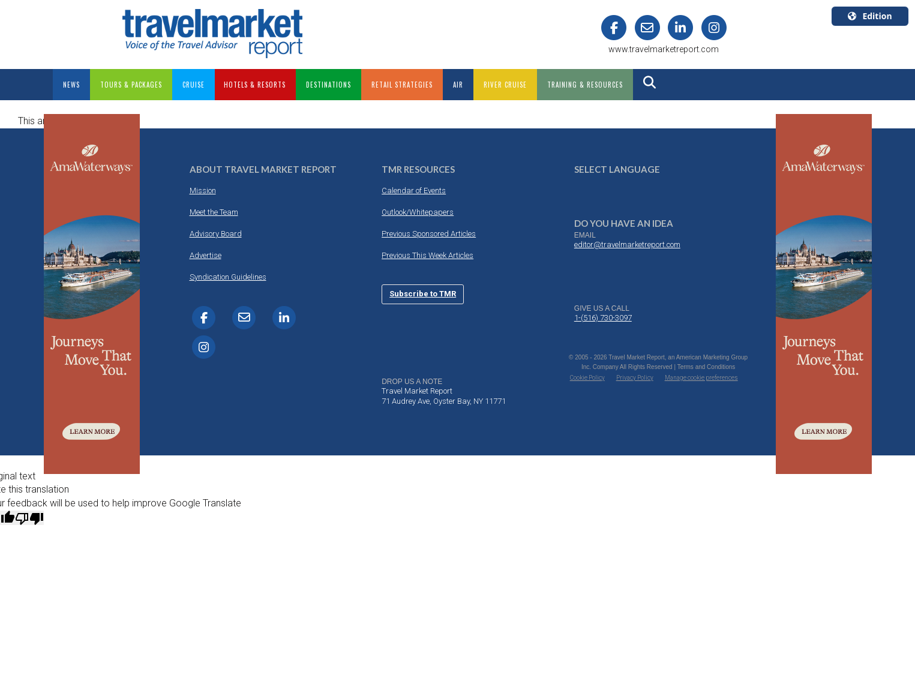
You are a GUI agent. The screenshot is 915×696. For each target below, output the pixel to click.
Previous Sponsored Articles (429, 233)
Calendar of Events (414, 190)
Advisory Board (216, 233)
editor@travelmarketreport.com (627, 244)
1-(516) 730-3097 (603, 317)
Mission (203, 190)
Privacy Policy (634, 377)
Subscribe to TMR (422, 293)
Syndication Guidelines (228, 276)
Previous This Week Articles (427, 255)
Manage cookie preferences (701, 377)
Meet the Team (214, 212)
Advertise (205, 255)
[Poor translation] (29, 518)
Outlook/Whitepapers (418, 212)
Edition (870, 16)
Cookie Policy (587, 377)
